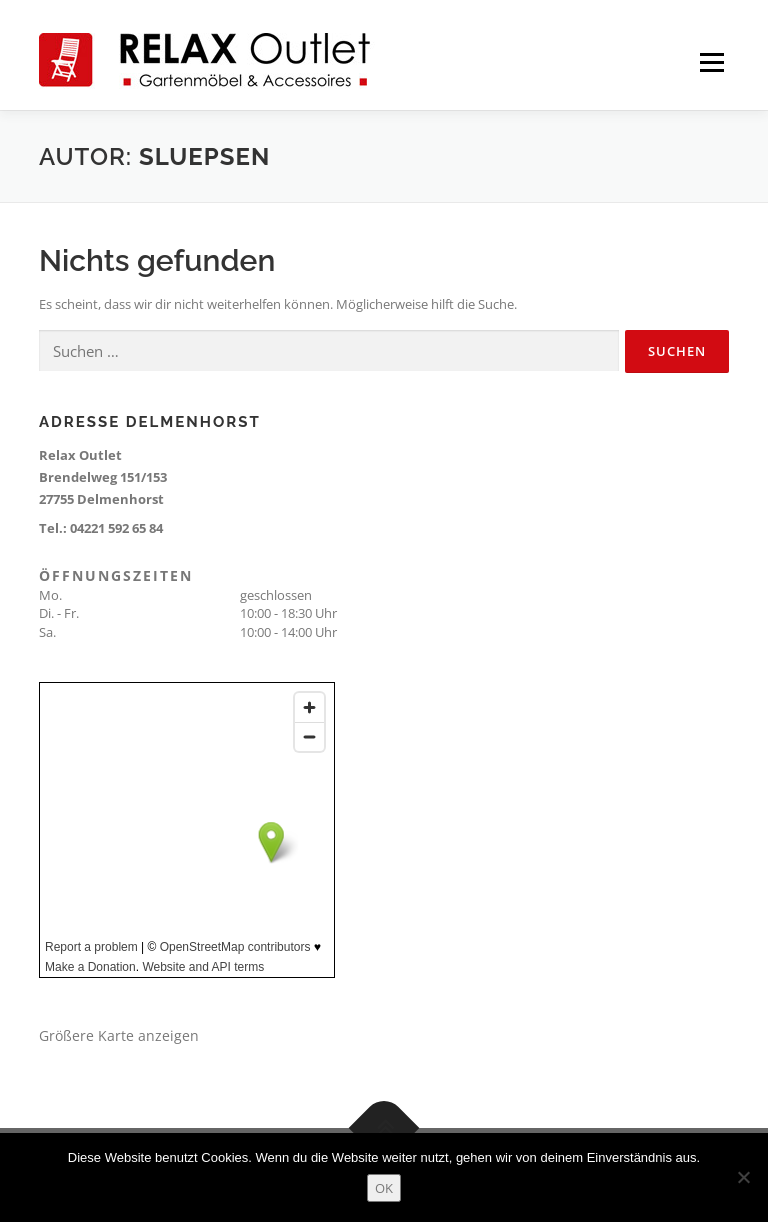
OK (384, 1188)
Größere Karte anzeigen (119, 1035)
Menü (711, 62)
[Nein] (743, 1177)
